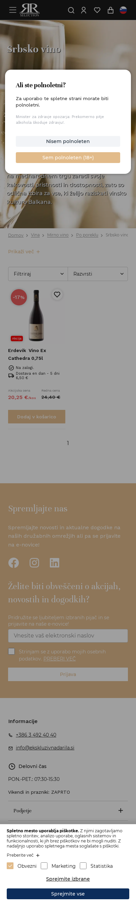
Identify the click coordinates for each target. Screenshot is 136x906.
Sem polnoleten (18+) (68, 158)
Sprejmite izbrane (68, 879)
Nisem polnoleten (68, 141)
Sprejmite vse (68, 894)
